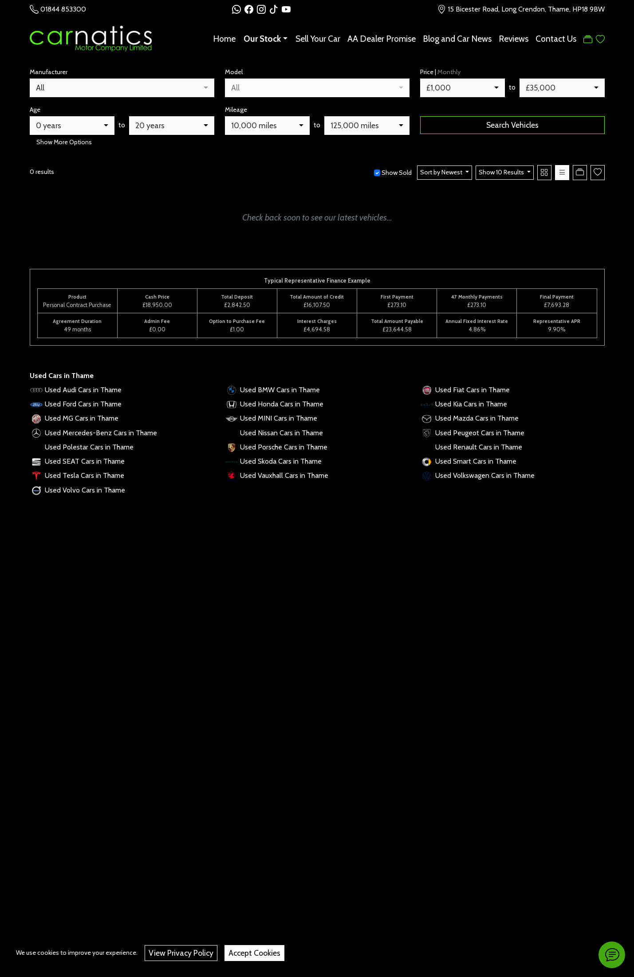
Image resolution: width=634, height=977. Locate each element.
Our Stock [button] (262, 38)
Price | (440, 72)
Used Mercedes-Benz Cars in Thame (101, 433)
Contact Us (556, 38)
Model (234, 72)
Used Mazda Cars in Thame (477, 418)
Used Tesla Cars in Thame (84, 475)
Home (224, 38)
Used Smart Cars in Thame (475, 461)
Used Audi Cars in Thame (83, 390)
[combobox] (122, 88)
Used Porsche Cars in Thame (283, 447)
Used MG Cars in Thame (81, 418)
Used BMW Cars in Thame (280, 390)
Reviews (513, 38)
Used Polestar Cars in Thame (89, 447)
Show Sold (396, 173)
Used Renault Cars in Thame (478, 447)
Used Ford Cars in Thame (83, 404)
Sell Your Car (317, 38)
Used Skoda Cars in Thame (281, 461)
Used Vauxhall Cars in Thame (284, 475)
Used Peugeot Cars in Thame (479, 433)
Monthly (449, 72)
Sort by (442, 172)
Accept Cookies (254, 952)
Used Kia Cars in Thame (471, 404)
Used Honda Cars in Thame (281, 404)
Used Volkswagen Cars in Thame (485, 475)
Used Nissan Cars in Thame (281, 433)
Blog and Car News (457, 38)
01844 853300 (63, 9)
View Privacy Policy (181, 952)
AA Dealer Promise (381, 38)
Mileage (236, 110)
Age (35, 110)
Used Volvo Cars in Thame (85, 490)
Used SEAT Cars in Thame (85, 461)
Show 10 (502, 172)
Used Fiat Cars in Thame (472, 390)
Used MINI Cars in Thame (278, 418)
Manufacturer (48, 72)
